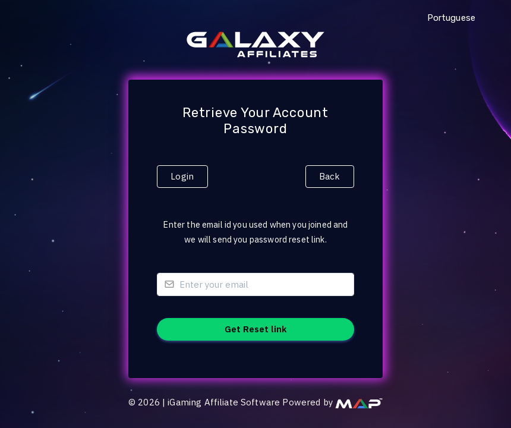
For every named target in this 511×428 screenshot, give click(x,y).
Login (182, 176)
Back (329, 176)
